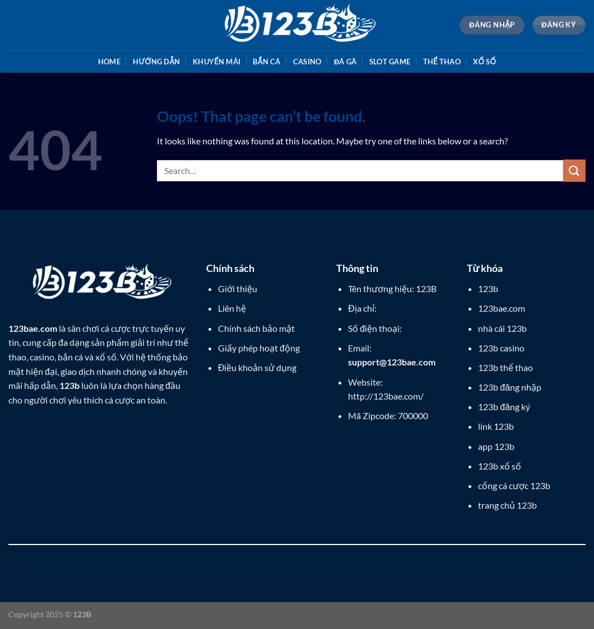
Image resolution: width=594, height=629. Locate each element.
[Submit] (574, 170)
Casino (307, 61)
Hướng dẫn (156, 61)
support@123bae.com (391, 361)
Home (109, 61)
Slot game (389, 61)
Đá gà (345, 61)
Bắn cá (266, 61)
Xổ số (484, 61)
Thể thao (442, 61)
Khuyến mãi (216, 61)
